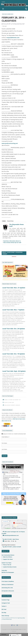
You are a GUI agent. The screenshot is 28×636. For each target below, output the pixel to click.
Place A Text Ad (9, 402)
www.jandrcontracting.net (10, 143)
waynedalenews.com (13, 37)
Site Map (4, 612)
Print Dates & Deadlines (8, 581)
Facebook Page (5, 600)
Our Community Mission (8, 555)
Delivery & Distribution (7, 584)
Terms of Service (6, 619)
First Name (4, 443)
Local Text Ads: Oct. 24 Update (13, 328)
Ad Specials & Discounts (8, 591)
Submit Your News (6, 562)
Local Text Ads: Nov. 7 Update (13, 310)
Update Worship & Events (9, 567)
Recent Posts (10, 221)
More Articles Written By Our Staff (12, 242)
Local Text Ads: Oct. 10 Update (13, 354)
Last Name (4, 449)
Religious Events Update (12, 405)
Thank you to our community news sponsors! (12, 278)
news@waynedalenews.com (11, 535)
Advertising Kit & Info (7, 587)
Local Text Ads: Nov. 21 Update (13, 288)
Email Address (5, 437)
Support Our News (8, 559)
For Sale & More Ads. (7, 14)
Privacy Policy (22, 617)
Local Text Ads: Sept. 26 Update (14, 371)
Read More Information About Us (12, 241)
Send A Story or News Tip (12, 399)
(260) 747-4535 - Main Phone (11, 539)
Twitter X (4, 606)
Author (4, 221)
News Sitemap (5, 615)
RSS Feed (4, 609)
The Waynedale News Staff (18, 24)
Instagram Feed (6, 603)
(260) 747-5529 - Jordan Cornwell (12, 546)
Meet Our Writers (7, 557)
